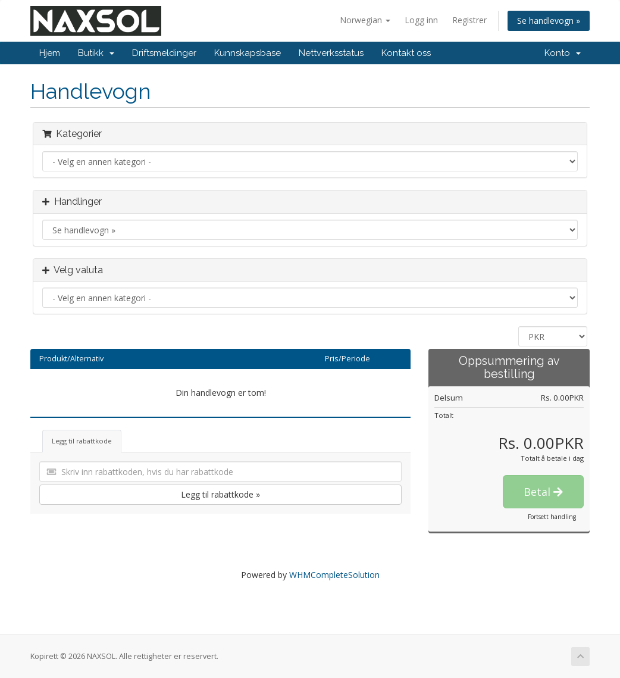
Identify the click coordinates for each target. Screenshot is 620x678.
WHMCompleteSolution (334, 574)
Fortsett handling (552, 517)
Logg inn (421, 20)
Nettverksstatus (331, 53)
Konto (562, 53)
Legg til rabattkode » (220, 494)
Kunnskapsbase (247, 53)
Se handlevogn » (548, 20)
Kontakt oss (406, 53)
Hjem (49, 53)
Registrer (469, 20)
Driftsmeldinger (164, 53)
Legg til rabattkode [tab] (82, 440)
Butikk (96, 53)
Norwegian (365, 20)
